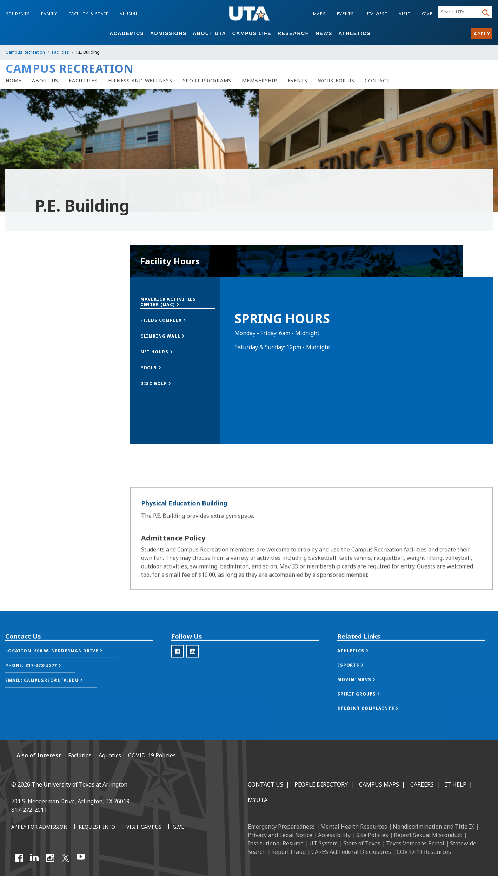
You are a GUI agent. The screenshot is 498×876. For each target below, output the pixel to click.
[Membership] (259, 80)
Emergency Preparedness (281, 826)
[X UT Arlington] (65, 858)
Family (49, 13)
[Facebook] (19, 858)
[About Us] (45, 80)
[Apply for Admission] (39, 827)
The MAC (22, 343)
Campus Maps (379, 784)
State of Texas (361, 843)
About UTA (209, 33)
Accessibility (334, 835)
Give (427, 13)
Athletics (355, 33)
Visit (405, 13)
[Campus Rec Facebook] (177, 671)
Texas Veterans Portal (415, 843)
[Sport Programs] (207, 80)
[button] (177, 302)
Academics (126, 33)
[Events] (298, 80)
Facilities (60, 52)
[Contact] (377, 80)
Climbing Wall (26, 314)
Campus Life (251, 33)
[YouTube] (81, 858)
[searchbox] (459, 12)
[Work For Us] (336, 80)
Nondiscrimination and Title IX (433, 826)
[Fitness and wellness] (140, 80)
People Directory (321, 784)
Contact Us (265, 784)
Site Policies (372, 835)
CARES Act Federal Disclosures (351, 852)
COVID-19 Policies (152, 755)
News (324, 33)
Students (18, 13)
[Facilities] (83, 80)
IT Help (455, 784)
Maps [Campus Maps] (319, 13)
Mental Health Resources (353, 826)
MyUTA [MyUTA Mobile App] (257, 800)
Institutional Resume (276, 843)
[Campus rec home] (13, 80)
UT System (323, 843)
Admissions (168, 33)
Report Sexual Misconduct (428, 835)
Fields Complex (29, 328)
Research (294, 33)
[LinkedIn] (34, 858)
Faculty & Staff (89, 13)
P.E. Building (26, 358)
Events (345, 13)
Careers (422, 784)
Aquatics (110, 755)
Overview (22, 299)
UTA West (376, 13)
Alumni (128, 13)
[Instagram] (50, 858)
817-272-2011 (29, 810)
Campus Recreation (25, 52)
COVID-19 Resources (424, 852)
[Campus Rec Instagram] (192, 671)
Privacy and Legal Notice (280, 835)
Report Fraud (288, 852)
